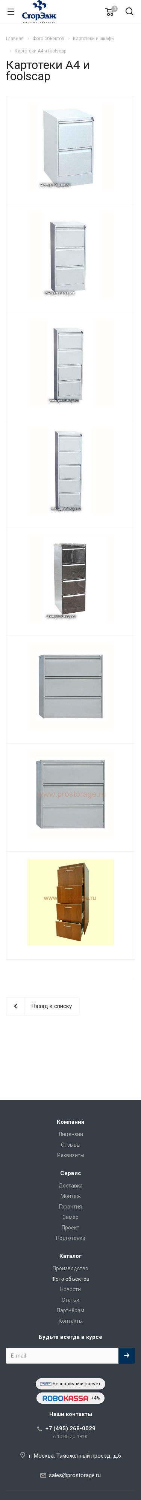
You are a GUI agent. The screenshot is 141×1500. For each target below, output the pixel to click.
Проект (70, 1228)
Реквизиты (70, 1155)
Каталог (70, 1256)
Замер (71, 1217)
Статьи (70, 1300)
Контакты (71, 1321)
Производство (70, 1268)
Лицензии (70, 1134)
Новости (70, 1289)
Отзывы (70, 1145)
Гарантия (70, 1207)
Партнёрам (70, 1310)
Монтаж (71, 1196)
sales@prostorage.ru (75, 1475)
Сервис (70, 1173)
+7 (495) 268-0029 (70, 1428)
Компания (70, 1122)
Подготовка (70, 1238)
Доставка (71, 1186)
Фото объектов (70, 1279)
